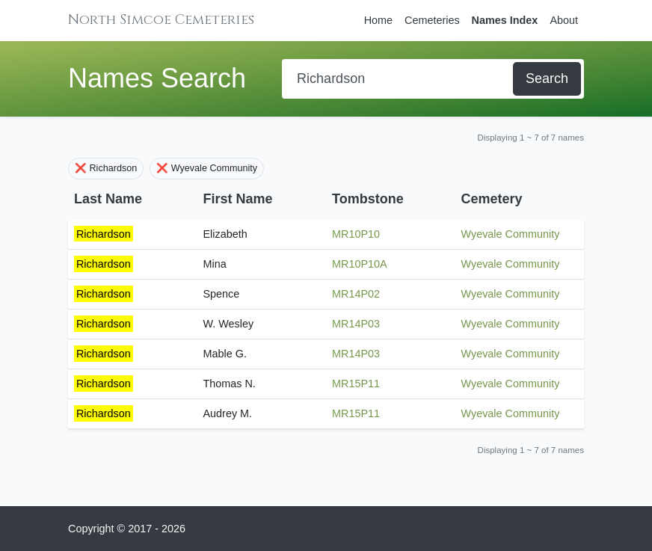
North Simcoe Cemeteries (161, 19)
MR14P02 (356, 294)
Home (378, 20)
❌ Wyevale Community (206, 168)
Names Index (505, 20)
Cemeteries (432, 20)
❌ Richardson (106, 168)
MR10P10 (356, 234)
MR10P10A (359, 264)
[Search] (399, 79)
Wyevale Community (510, 234)
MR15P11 (356, 384)
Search (547, 78)
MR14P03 (356, 324)
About (564, 20)
